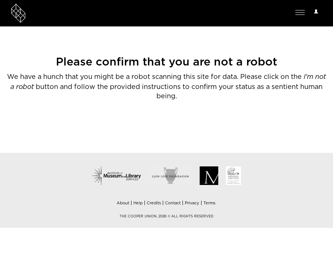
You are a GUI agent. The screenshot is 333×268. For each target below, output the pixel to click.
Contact (173, 203)
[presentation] (175, 130)
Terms (209, 203)
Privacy (192, 203)
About (123, 203)
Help (138, 203)
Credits (154, 203)
